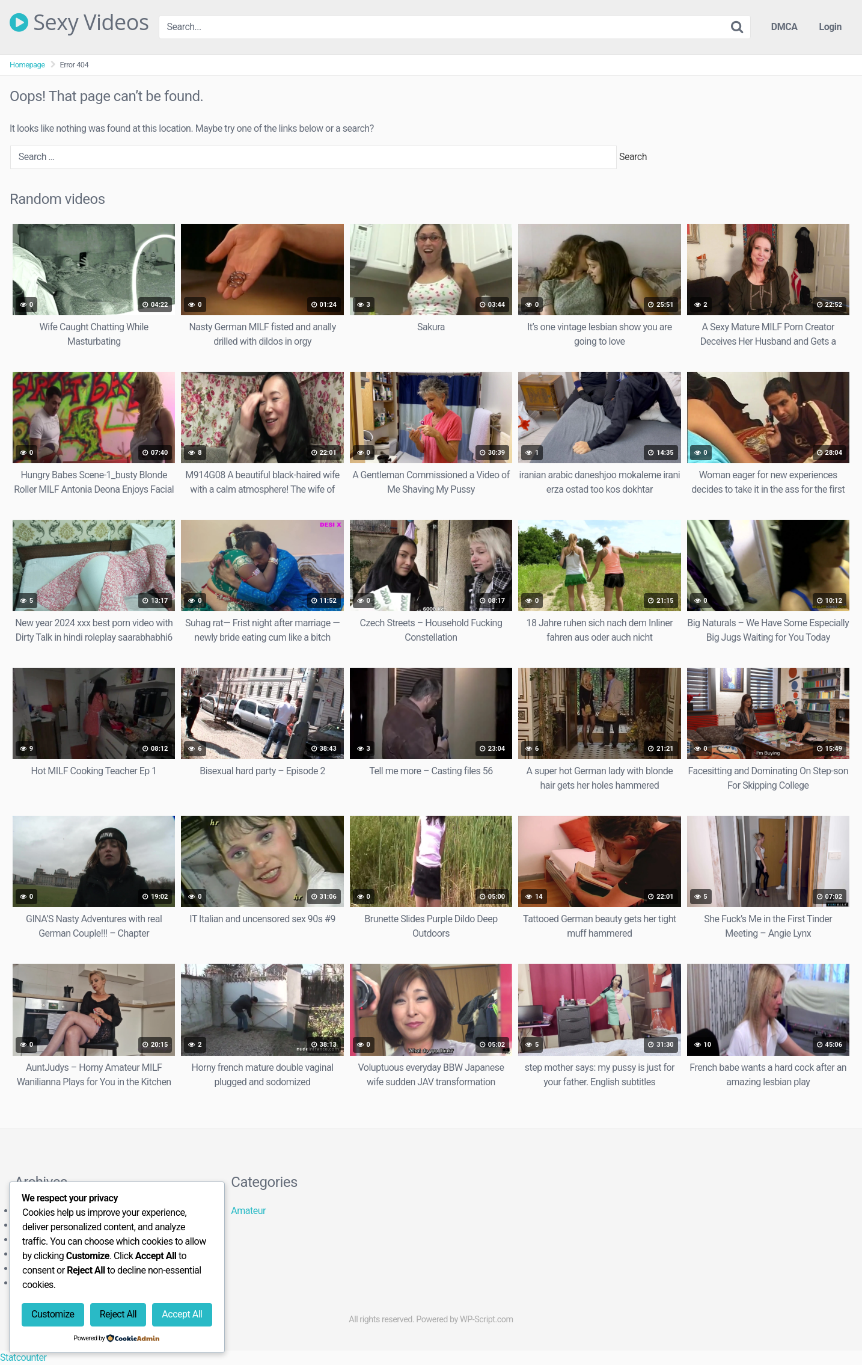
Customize (52, 1314)
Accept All (182, 1314)
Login (830, 26)
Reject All (118, 1314)
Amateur (248, 1210)
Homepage (27, 64)
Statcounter (23, 1357)
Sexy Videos (79, 22)
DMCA (784, 26)
